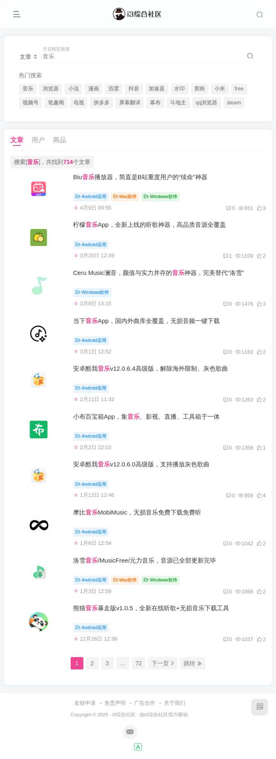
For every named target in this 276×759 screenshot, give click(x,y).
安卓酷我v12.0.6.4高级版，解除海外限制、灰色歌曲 (150, 368)
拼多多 (102, 103)
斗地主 (178, 103)
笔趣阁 (56, 103)
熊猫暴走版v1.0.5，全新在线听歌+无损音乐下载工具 (151, 607)
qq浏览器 (206, 103)
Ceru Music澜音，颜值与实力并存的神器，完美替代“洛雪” (158, 272)
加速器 (157, 89)
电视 (79, 103)
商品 (59, 139)
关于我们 (174, 703)
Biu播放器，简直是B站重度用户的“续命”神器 (140, 176)
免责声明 (115, 703)
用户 (38, 139)
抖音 (134, 89)
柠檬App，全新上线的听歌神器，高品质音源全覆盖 (149, 224)
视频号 (31, 103)
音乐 (28, 89)
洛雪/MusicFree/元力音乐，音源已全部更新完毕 (144, 560)
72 (139, 663)
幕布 (155, 103)
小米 (219, 89)
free (239, 89)
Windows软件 (160, 196)
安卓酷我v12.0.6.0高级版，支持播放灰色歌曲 (141, 464)
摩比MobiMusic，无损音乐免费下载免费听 (137, 512)
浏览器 (51, 89)
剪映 (199, 89)
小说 (73, 89)
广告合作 (144, 703)
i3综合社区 (124, 714)
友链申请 (85, 703)
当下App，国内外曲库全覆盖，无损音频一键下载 (146, 320)
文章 (16, 139)
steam (234, 103)
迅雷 (113, 89)
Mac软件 (125, 196)
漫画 (93, 89)
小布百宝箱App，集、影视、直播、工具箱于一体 (146, 416)
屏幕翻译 (129, 103)
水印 (179, 89)
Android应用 (91, 196)
